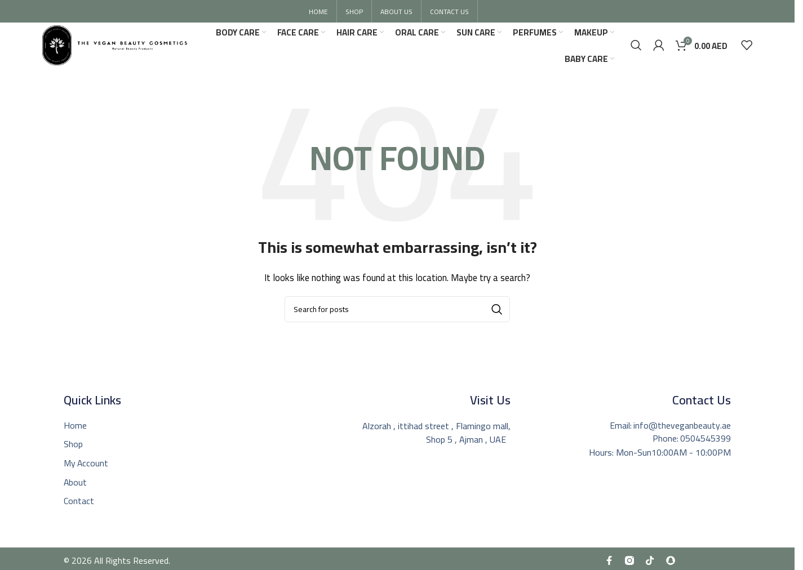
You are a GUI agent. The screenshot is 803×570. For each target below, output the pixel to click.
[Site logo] (118, 45)
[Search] (636, 46)
